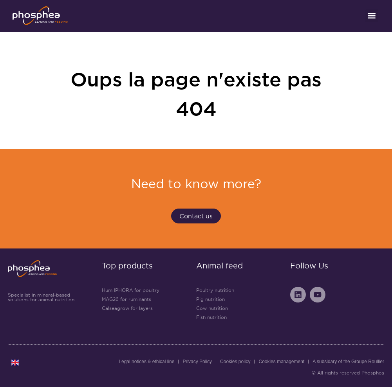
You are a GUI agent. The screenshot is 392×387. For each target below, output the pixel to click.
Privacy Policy (197, 361)
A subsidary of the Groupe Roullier (348, 361)
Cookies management (281, 361)
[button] (371, 15)
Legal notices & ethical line (146, 361)
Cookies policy (235, 361)
